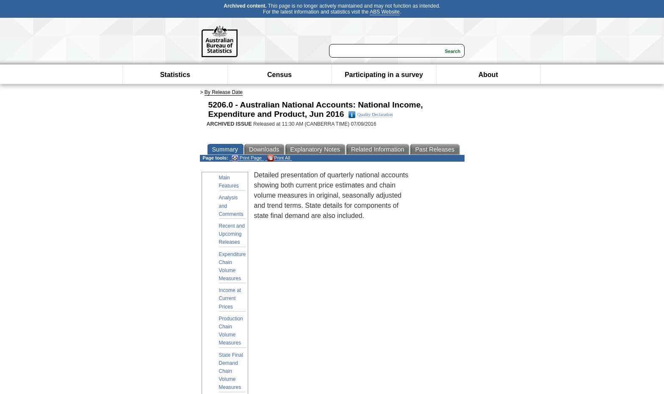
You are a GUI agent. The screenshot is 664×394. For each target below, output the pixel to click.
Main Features (229, 182)
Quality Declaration (371, 114)
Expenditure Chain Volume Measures (232, 266)
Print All (278, 158)
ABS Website (384, 12)
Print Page (247, 158)
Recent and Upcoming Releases (232, 234)
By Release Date (224, 92)
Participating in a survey (384, 74)
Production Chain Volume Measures (231, 331)
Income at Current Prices (230, 298)
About (488, 74)
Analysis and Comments (231, 206)
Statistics (175, 74)
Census (279, 74)
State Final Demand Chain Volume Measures (231, 371)
